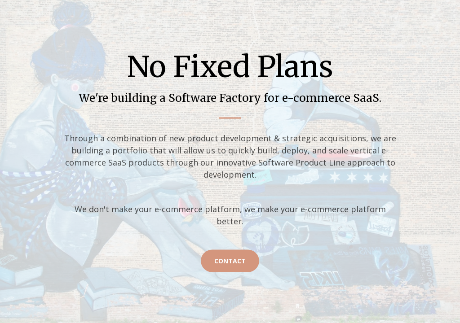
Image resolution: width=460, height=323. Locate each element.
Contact (230, 260)
